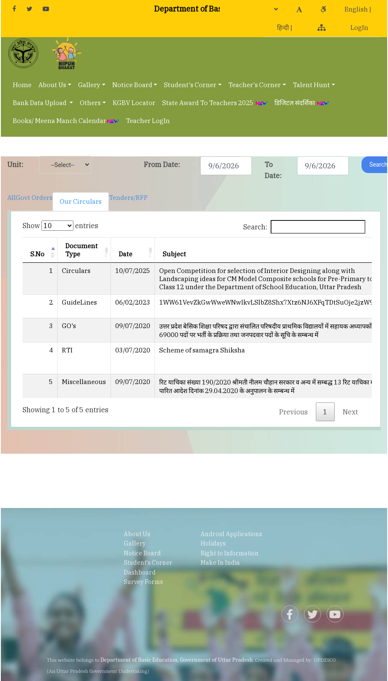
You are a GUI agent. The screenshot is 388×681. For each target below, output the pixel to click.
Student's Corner (190, 85)
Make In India (220, 563)
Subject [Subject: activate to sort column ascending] (174, 254)
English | (357, 9)
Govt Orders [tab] (34, 198)
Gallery (89, 85)
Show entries (60, 225)
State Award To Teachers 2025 (215, 103)
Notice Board (132, 85)
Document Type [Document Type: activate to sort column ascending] (81, 250)
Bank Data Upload (40, 103)
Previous (293, 412)
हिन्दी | (284, 27)
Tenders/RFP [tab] (128, 198)
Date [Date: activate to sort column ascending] (125, 254)
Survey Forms (143, 582)
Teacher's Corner (254, 85)
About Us (52, 85)
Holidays (213, 543)
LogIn (359, 27)
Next (350, 412)
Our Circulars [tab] (81, 201)
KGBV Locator (134, 103)
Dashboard (140, 572)
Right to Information (230, 553)
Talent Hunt (311, 85)
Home (22, 85)
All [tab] (11, 198)
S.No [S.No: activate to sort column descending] (37, 254)
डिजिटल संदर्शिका (301, 103)
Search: (304, 227)
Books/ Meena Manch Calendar (66, 121)
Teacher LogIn (148, 121)
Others (90, 103)
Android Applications (231, 534)
